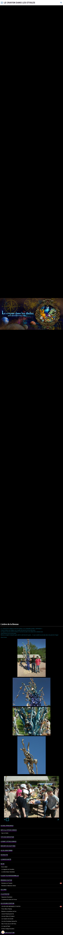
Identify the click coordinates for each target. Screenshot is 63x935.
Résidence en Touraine (31, 883)
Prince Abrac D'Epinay (6, 909)
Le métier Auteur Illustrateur (8, 872)
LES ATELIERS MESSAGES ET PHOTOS (31, 906)
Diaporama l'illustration (6, 897)
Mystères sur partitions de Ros (8, 911)
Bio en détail (4, 867)
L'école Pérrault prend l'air (7, 914)
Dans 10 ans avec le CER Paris (8, 923)
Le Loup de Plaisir (5, 926)
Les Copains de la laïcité (7, 918)
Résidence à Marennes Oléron (8, 885)
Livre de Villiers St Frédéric (7, 916)
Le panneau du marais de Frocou (9, 899)
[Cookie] (2, 932)
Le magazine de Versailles (7, 869)
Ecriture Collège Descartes (7, 928)
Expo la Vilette (4, 833)
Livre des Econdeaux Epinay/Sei (9, 921)
